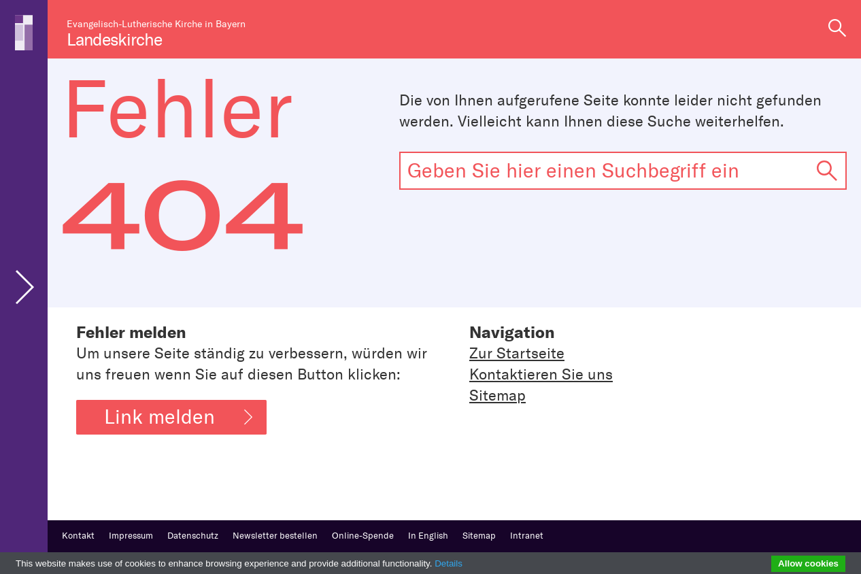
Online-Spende (363, 535)
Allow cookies (808, 563)
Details (448, 563)
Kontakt (78, 535)
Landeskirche (114, 40)
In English (428, 535)
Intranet (526, 535)
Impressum (131, 535)
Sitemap (497, 395)
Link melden (178, 417)
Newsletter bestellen (275, 535)
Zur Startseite (516, 353)
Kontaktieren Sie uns (541, 374)
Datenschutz (192, 535)
